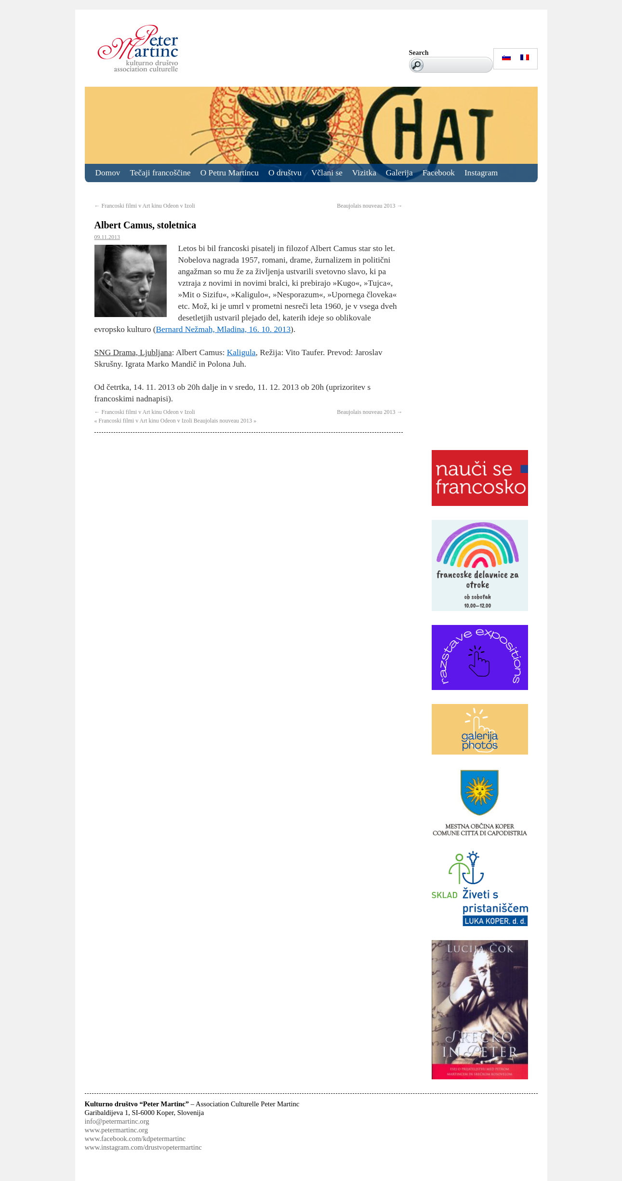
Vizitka (364, 172)
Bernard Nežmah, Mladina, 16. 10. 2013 (223, 329)
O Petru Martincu (229, 172)
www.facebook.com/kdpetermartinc (135, 1138)
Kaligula (241, 352)
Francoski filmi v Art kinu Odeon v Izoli (144, 205)
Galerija (399, 172)
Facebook (439, 172)
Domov (107, 172)
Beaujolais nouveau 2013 (369, 205)
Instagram (481, 172)
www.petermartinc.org (116, 1130)
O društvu (285, 172)
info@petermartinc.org (117, 1121)
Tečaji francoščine (160, 172)
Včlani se (327, 172)
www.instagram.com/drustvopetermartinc (143, 1147)
